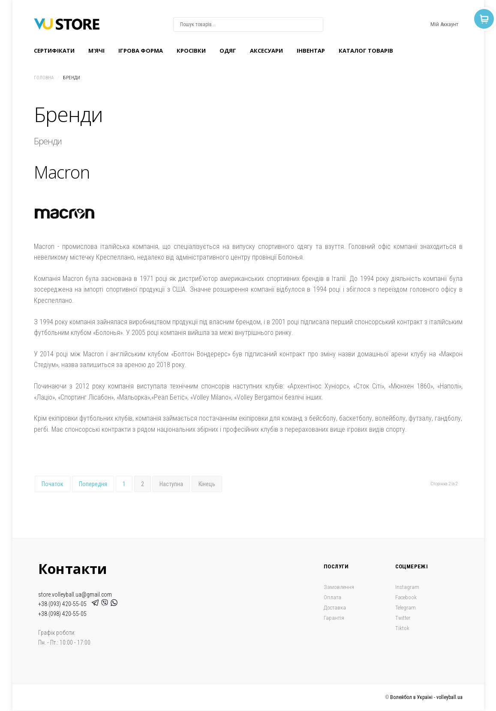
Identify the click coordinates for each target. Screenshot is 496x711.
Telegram (405, 607)
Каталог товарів (366, 50)
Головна (44, 78)
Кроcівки (191, 50)
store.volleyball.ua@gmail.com (75, 594)
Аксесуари (266, 50)
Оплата (332, 597)
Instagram (407, 587)
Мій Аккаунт (444, 24)
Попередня (93, 484)
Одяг (227, 50)
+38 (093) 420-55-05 (63, 603)
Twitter (402, 618)
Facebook (406, 597)
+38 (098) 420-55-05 (62, 613)
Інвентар (311, 50)
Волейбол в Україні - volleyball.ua (426, 697)
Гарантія (334, 618)
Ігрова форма (140, 50)
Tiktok (402, 628)
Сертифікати (54, 50)
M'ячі (96, 50)
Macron (62, 172)
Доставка (335, 607)
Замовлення (339, 587)
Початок (52, 484)
